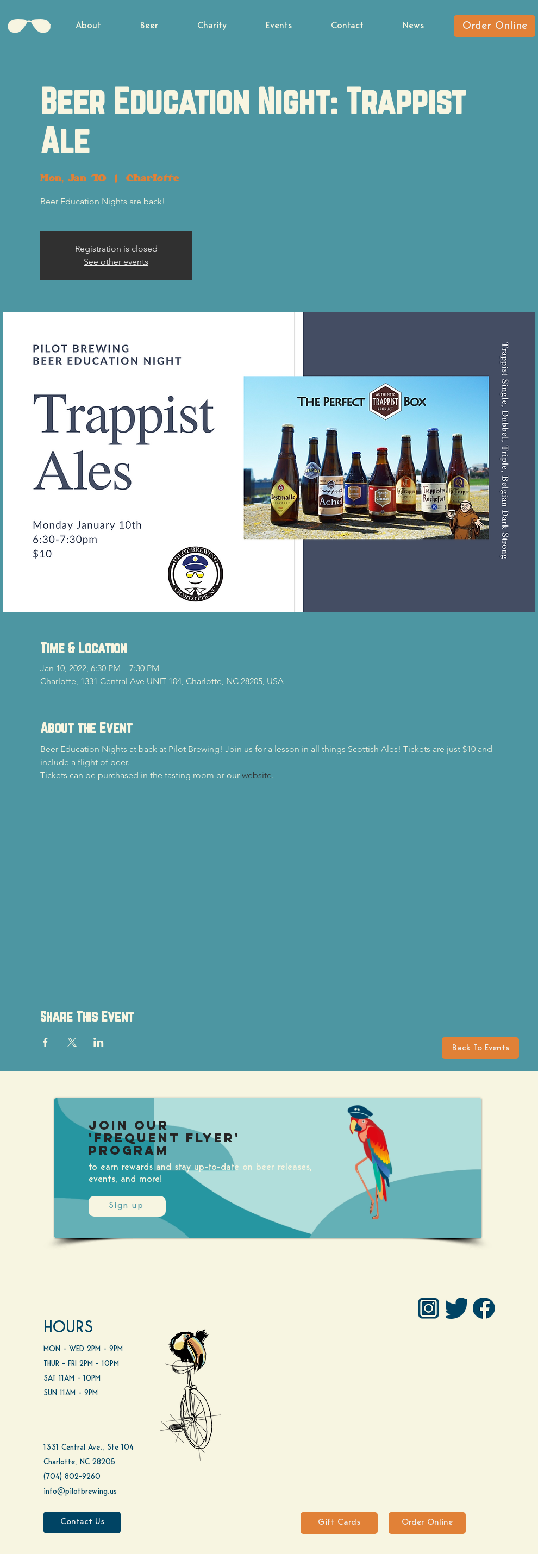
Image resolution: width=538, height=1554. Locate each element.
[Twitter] (456, 1308)
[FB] (484, 1308)
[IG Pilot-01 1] (428, 1308)
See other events (116, 261)
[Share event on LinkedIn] (98, 1042)
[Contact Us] (82, 1522)
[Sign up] (127, 1206)
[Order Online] (494, 26)
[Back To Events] (480, 1048)
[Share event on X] (72, 1042)
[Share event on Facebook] (45, 1042)
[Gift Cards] (339, 1523)
